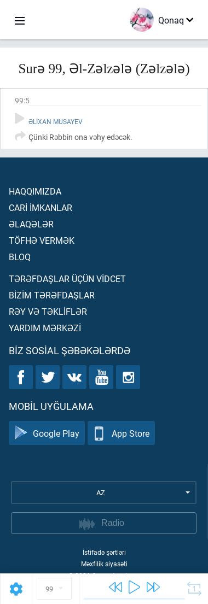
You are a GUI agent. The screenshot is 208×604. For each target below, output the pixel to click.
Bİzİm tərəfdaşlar (52, 295)
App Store (121, 433)
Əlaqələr (31, 224)
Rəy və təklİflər (48, 311)
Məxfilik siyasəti (104, 563)
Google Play (46, 433)
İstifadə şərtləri (104, 552)
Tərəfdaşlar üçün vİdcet (67, 278)
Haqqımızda (35, 191)
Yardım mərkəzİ (45, 327)
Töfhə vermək (41, 240)
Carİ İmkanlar (40, 207)
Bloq (20, 256)
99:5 (22, 100)
